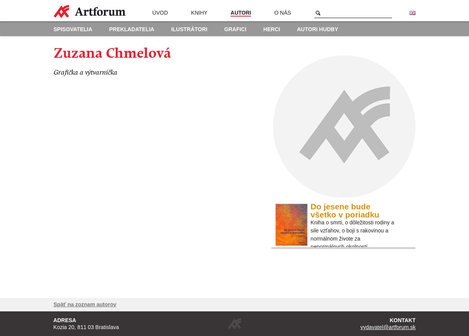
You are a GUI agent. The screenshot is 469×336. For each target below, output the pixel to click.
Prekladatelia (131, 29)
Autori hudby (317, 29)
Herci (271, 29)
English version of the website (412, 13)
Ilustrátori (189, 29)
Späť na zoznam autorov (85, 304)
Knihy (199, 13)
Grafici (235, 29)
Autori (241, 13)
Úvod (160, 13)
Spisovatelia (73, 29)
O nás (282, 13)
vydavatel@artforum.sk (387, 327)
